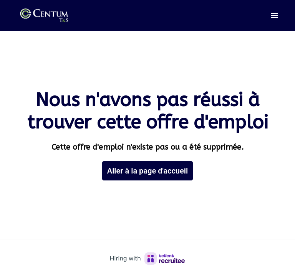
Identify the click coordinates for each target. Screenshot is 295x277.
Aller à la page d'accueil (147, 170)
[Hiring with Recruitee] (147, 258)
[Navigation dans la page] (275, 15)
